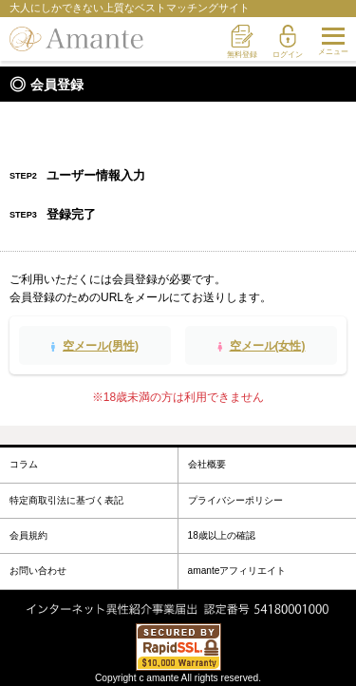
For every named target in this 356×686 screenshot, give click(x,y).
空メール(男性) (101, 346)
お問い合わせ (37, 570)
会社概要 (207, 464)
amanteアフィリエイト (237, 570)
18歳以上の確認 (221, 535)
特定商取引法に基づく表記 (66, 500)
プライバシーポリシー (235, 500)
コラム (23, 464)
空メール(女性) (268, 346)
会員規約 (28, 535)
